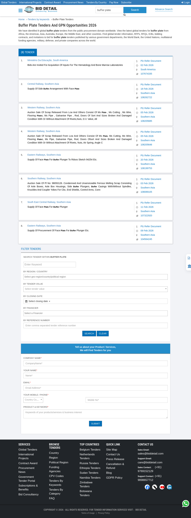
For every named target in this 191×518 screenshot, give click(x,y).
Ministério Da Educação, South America (48, 60)
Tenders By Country (96, 2)
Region (53, 457)
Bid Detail (141, 509)
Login (185, 2)
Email (27, 382)
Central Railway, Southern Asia (43, 84)
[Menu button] (21, 10)
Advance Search (164, 9)
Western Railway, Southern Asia (44, 107)
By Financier (30, 308)
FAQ (52, 498)
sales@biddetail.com (150, 453)
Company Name (32, 358)
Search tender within (44, 257)
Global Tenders (9, 2)
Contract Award (52, 2)
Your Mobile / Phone (35, 395)
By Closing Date (33, 296)
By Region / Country (35, 271)
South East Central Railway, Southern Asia (49, 202)
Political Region (58, 462)
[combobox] (95, 277)
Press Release (115, 459)
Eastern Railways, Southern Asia (44, 154)
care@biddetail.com (150, 462)
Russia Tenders (89, 463)
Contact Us (113, 454)
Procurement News (73, 2)
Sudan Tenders (89, 472)
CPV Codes (56, 476)
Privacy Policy (104, 513)
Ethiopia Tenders (90, 468)
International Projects (30, 2)
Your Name (30, 370)
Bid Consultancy (29, 494)
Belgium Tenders (90, 449)
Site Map (111, 449)
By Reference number (36, 320)
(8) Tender (27, 52)
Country (54, 452)
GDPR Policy (114, 477)
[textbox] (96, 276)
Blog (109, 472)
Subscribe (126, 2)
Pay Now (113, 2)
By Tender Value (33, 284)
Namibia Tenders (90, 477)
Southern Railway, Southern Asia (44, 178)
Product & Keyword (35, 407)
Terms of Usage (87, 513)
